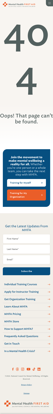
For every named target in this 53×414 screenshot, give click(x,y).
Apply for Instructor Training (21, 291)
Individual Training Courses (20, 284)
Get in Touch (12, 343)
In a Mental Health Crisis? (19, 351)
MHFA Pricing (12, 314)
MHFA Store (11, 321)
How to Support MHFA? (18, 329)
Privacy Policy (26, 385)
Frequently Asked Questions (21, 336)
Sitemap (26, 393)
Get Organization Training (19, 299)
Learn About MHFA (16, 306)
